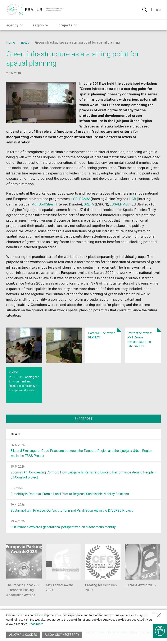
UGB (133, 199)
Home (10, 42)
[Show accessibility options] (159, 630)
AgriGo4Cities (43, 204)
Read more (36, 624)
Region (41, 25)
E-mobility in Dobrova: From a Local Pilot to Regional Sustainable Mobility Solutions (71, 494)
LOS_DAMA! (80, 199)
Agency (15, 25)
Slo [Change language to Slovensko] (158, 10)
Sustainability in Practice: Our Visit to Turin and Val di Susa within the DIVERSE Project (73, 511)
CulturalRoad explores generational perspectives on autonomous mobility (64, 527)
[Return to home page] (35, 10)
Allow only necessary (62, 634)
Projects (68, 25)
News (15, 434)
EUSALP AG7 (120, 204)
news (25, 42)
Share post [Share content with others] (83, 418)
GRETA (89, 204)
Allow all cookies (23, 634)
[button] (21, 25)
